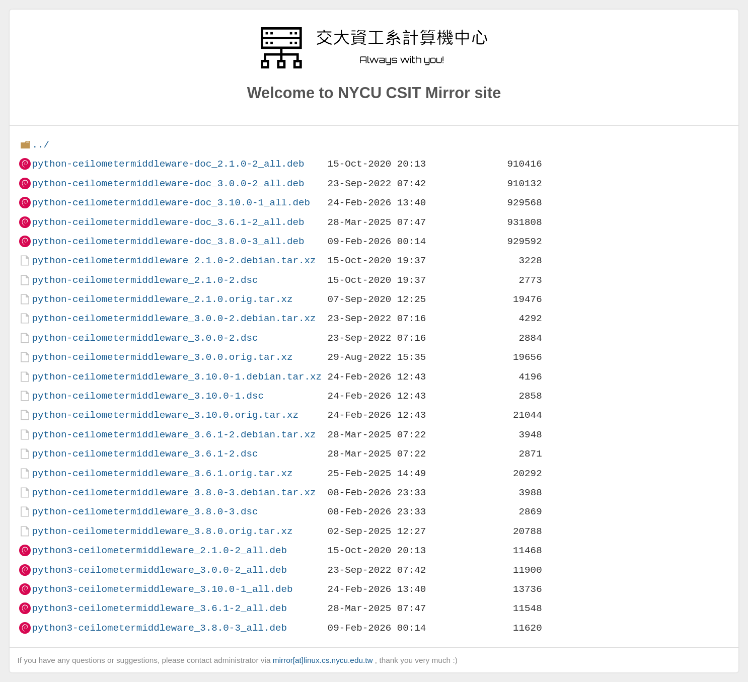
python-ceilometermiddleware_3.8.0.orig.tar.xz (162, 531)
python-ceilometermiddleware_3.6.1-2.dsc (145, 454)
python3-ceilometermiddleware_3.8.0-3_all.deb (159, 628)
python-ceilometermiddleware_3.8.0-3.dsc (145, 511)
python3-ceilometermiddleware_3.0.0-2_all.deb (159, 570)
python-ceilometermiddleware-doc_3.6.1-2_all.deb (168, 222)
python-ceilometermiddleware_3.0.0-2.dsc (145, 338)
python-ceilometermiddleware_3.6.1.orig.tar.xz (162, 473)
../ (40, 144)
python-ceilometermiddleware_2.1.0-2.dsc (145, 280)
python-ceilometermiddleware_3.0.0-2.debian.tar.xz (174, 318)
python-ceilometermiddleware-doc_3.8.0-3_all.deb (168, 241)
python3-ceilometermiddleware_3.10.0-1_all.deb (162, 589)
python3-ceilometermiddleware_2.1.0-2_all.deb (159, 550)
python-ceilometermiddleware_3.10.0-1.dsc (148, 396)
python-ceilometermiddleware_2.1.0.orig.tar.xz (162, 299)
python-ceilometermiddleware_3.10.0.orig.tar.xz (165, 415)
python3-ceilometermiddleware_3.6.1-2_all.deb (159, 608)
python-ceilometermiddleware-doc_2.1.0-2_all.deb (168, 164)
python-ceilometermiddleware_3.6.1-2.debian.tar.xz (174, 434)
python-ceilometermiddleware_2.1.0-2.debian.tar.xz (174, 260)
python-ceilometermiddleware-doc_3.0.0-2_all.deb (168, 183)
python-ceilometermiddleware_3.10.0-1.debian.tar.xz (177, 377)
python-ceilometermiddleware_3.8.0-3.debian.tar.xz (174, 492)
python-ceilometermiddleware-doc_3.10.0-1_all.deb (171, 202)
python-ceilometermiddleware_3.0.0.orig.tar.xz (162, 357)
